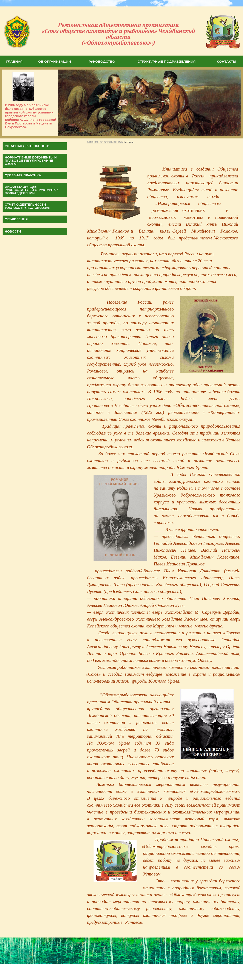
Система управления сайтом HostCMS (222, 949)
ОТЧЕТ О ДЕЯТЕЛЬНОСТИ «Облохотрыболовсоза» (27, 206)
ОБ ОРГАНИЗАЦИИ (54, 61)
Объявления (16, 219)
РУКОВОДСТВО (102, 61)
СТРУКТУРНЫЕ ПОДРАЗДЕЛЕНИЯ (167, 61)
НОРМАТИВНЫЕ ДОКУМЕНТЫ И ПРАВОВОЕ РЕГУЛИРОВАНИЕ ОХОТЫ (31, 160)
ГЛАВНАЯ (14, 61)
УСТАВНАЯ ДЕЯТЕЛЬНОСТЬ (27, 146)
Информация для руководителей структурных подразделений (31, 190)
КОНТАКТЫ (226, 61)
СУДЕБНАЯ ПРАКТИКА (23, 175)
